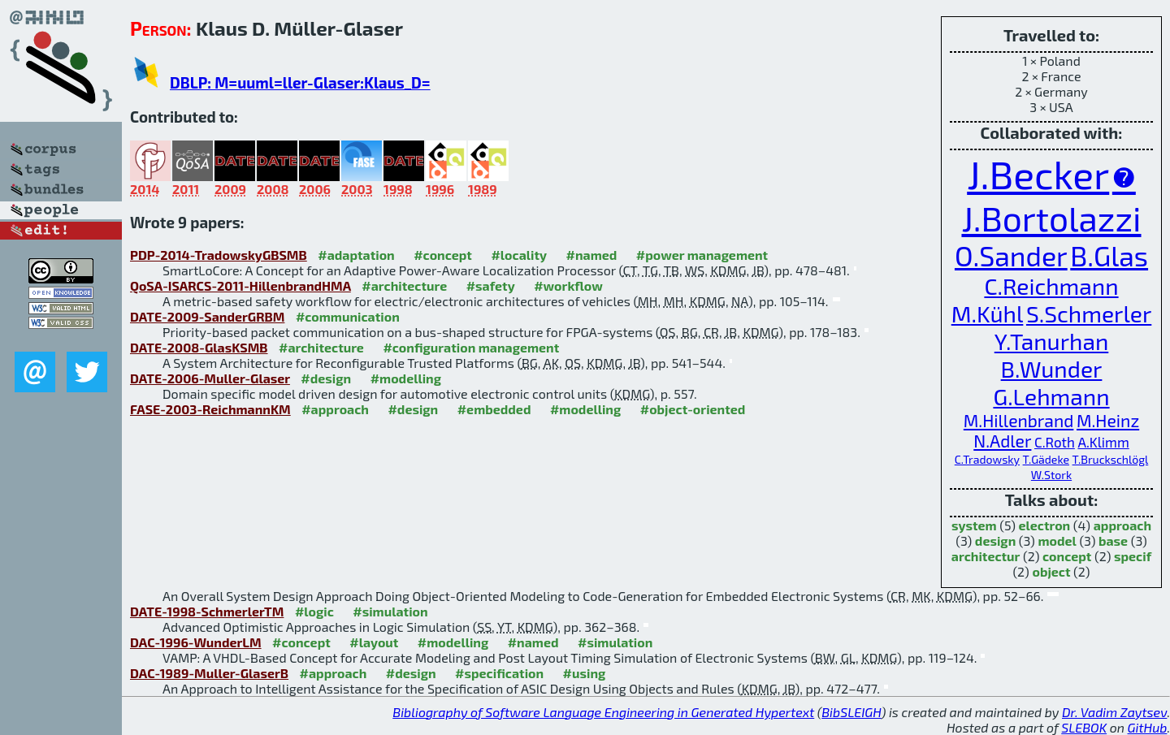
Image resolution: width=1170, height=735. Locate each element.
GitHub (1148, 727)
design (995, 540)
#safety (490, 285)
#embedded (494, 409)
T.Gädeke (1046, 459)
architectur (985, 556)
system (974, 525)
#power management (702, 254)
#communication (348, 316)
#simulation (390, 611)
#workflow (568, 285)
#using (584, 673)
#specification (499, 673)
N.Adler (1002, 440)
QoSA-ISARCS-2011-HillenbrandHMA (240, 285)
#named (592, 254)
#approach (335, 409)
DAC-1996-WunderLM (196, 642)
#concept (443, 254)
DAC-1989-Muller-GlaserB (209, 673)
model (1057, 540)
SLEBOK (1084, 727)
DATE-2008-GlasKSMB (199, 347)
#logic (314, 611)
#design (326, 378)
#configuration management (471, 347)
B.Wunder (1052, 369)
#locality (519, 254)
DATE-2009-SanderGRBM (207, 316)
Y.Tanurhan (1051, 341)
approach (1122, 525)
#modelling (405, 378)
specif (1132, 556)
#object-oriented (693, 409)
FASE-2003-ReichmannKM (210, 409)
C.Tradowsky (987, 459)
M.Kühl (987, 313)
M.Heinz (1108, 420)
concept (1066, 556)
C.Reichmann (1051, 286)
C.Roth (1054, 442)
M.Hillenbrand (1019, 420)
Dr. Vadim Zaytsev (1114, 712)
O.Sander (1011, 255)
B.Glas (1109, 255)
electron (1044, 525)
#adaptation (356, 254)
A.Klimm (1103, 442)
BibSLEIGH (851, 712)
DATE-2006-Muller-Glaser (210, 378)
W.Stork (1051, 475)
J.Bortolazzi (1051, 218)
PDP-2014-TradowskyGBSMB (218, 254)
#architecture (404, 285)
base (1113, 540)
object (1051, 571)
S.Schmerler (1088, 313)
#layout (373, 642)
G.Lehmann (1051, 396)
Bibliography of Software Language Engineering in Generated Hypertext (603, 712)
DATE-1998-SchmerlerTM (207, 611)
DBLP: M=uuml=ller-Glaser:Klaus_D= (300, 82)
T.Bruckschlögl (1110, 459)
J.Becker (1038, 173)
